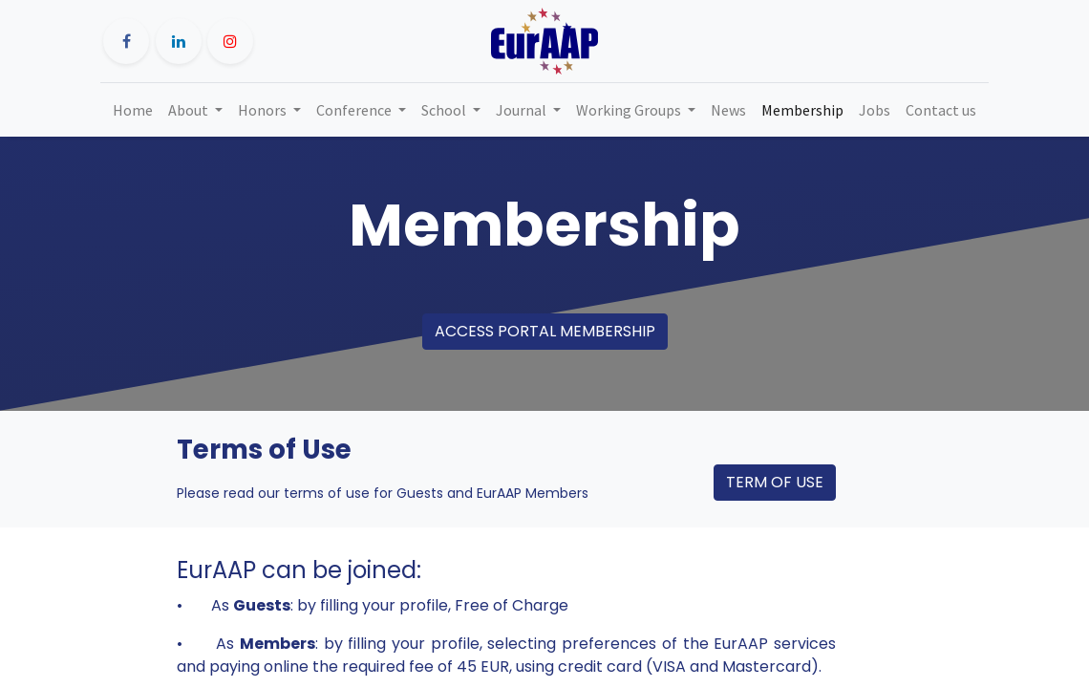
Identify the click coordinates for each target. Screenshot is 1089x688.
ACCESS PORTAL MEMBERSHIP (545, 331)
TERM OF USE (774, 482)
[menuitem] (132, 110)
